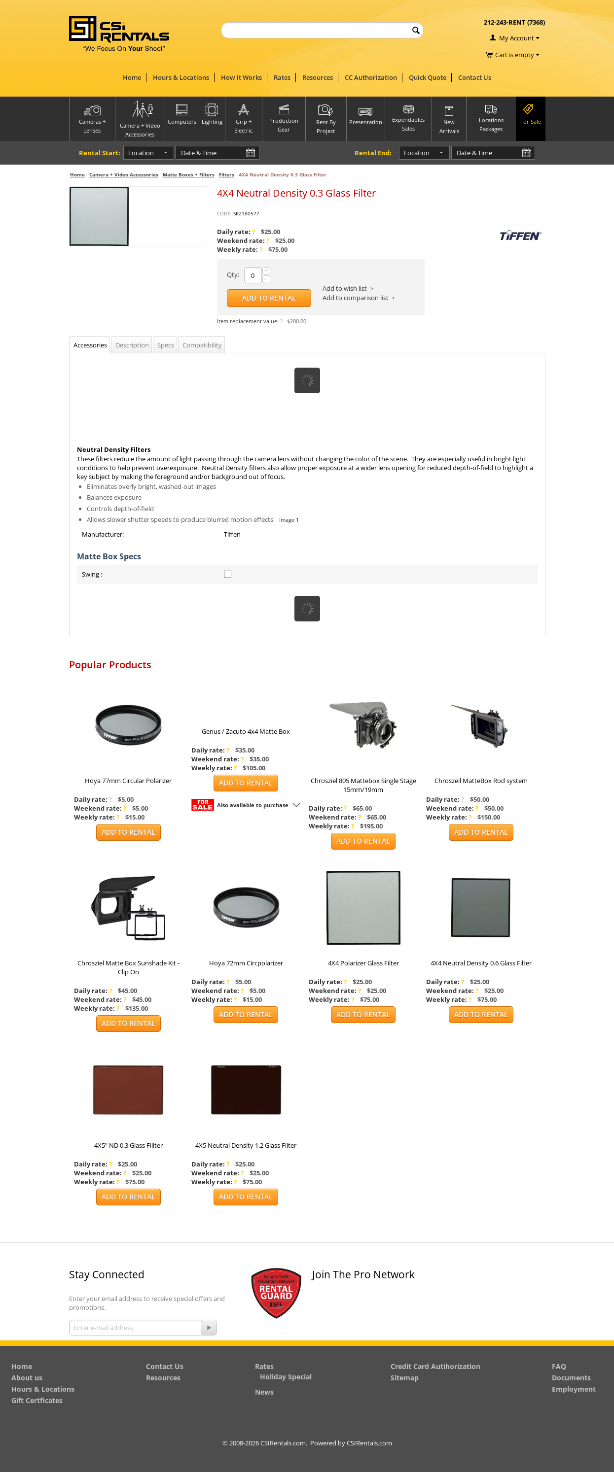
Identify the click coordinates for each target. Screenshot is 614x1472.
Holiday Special (286, 1376)
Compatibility (202, 345)
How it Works (241, 77)
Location (133, 152)
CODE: (224, 213)
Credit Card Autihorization (435, 1366)
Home (132, 77)
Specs (165, 345)
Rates (282, 77)
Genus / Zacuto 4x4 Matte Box (246, 731)
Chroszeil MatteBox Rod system (481, 780)
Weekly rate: (239, 249)
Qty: (233, 274)
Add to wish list (345, 288)
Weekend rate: (243, 240)
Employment (574, 1389)
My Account (516, 38)
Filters (226, 174)
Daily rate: (236, 231)
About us (26, 1377)
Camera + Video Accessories (123, 174)
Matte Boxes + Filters (189, 174)
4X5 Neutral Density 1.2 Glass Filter (245, 1145)
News (264, 1392)
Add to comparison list (356, 297)
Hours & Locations (181, 77)
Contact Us (474, 77)
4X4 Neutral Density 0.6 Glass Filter (481, 963)
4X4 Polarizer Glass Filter (363, 963)
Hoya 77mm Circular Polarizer (128, 780)
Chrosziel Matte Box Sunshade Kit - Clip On (128, 967)
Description (132, 345)
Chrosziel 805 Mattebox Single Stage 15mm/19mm (363, 785)
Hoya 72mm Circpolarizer (246, 963)
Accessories (90, 345)
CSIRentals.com (369, 1442)
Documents (571, 1377)
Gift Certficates (37, 1400)
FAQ (559, 1366)
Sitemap (405, 1377)
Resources (317, 77)
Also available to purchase (253, 805)
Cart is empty (517, 54)
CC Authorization (371, 77)
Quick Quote (427, 77)
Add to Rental (269, 298)
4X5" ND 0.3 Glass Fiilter (128, 1145)
